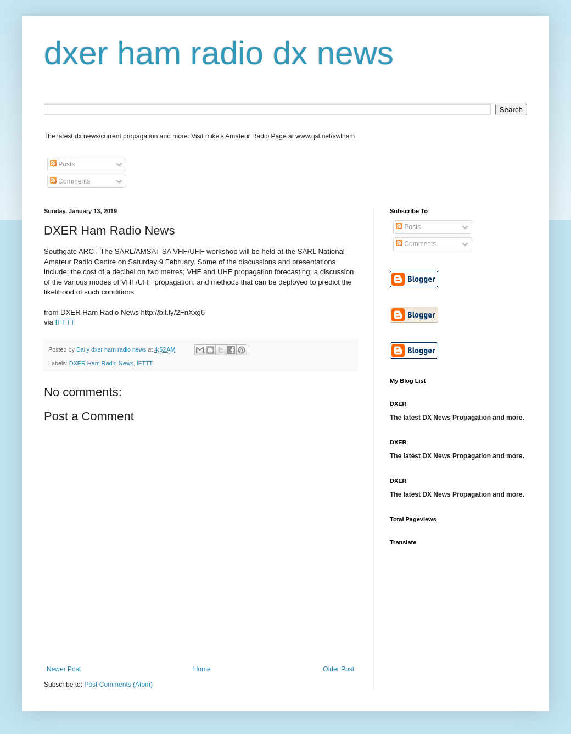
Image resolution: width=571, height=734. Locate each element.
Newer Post (64, 669)
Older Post (338, 669)
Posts (62, 164)
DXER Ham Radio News (101, 363)
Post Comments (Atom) (118, 684)
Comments (70, 181)
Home (202, 669)
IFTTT (65, 322)
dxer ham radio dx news (219, 53)
